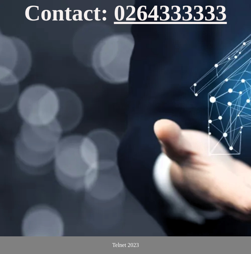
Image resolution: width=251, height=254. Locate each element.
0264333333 (170, 12)
